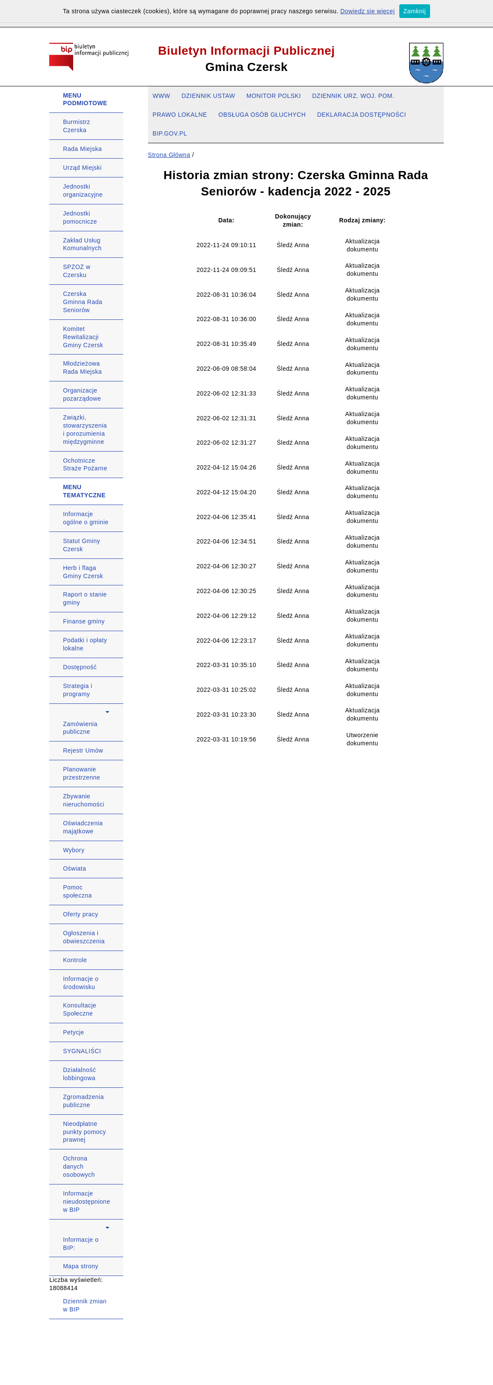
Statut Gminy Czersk (81, 544)
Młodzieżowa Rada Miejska (82, 367)
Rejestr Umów (83, 750)
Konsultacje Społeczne (79, 1009)
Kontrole (75, 960)
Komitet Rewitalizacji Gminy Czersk (83, 336)
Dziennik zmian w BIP (85, 1305)
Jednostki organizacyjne (83, 190)
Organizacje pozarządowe (82, 394)
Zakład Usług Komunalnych (82, 244)
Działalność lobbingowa (79, 1073)
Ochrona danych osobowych (79, 1166)
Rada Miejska (82, 148)
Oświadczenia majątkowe (83, 827)
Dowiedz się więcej (367, 11)
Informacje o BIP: (80, 1243)
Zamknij (415, 11)
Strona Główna (169, 154)
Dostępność (80, 667)
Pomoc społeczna (77, 891)
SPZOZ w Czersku (76, 270)
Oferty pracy (80, 914)
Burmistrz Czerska (76, 125)
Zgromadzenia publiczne (83, 1100)
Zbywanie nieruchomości (83, 800)
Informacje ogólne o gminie (85, 518)
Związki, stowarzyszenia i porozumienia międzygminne (85, 429)
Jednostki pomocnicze (80, 217)
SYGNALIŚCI (82, 1051)
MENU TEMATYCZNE (84, 491)
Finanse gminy (84, 621)
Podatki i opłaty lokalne (85, 644)
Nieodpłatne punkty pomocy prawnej (84, 1131)
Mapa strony (80, 1266)
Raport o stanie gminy (85, 598)
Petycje (73, 1032)
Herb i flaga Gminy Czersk (83, 571)
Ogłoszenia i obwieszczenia (84, 937)
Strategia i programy (77, 689)
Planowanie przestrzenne (81, 773)
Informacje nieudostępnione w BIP (86, 1201)
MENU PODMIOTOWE (85, 99)
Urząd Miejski (82, 167)
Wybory (73, 850)
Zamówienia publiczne (80, 728)
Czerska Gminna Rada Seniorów (82, 301)
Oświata (74, 868)
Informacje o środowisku (80, 982)
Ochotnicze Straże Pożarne (85, 464)
